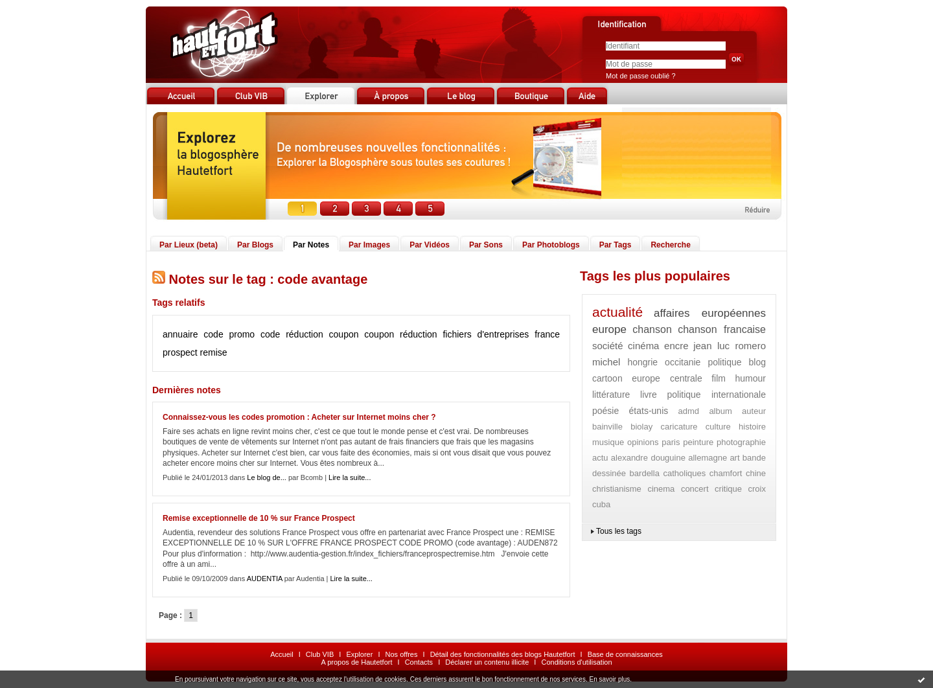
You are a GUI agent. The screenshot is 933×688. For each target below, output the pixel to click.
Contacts (419, 662)
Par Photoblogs (551, 244)
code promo (229, 334)
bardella (645, 473)
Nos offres (402, 654)
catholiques (684, 473)
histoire (752, 426)
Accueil (281, 654)
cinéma (643, 345)
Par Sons (486, 244)
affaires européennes (710, 313)
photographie (741, 442)
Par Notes (311, 244)
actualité (617, 311)
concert (695, 489)
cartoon (607, 378)
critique (728, 489)
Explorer (359, 654)
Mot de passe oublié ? (641, 76)
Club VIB (320, 654)
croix (757, 489)
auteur (754, 411)
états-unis (649, 411)
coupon (344, 334)
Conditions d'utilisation (576, 662)
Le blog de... (266, 477)
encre (676, 345)
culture (718, 426)
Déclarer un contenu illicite (487, 662)
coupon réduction (400, 334)
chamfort (726, 473)
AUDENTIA (264, 578)
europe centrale (667, 378)
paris (671, 442)
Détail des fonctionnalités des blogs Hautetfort (502, 654)
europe (609, 329)
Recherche (670, 244)
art (734, 458)
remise (213, 352)
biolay (641, 426)
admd (689, 411)
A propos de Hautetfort (356, 662)
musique (608, 442)
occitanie (682, 362)
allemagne (707, 458)
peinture (698, 442)
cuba (601, 504)
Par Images (369, 244)
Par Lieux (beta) (188, 244)
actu (600, 458)
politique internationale (716, 394)
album (720, 411)
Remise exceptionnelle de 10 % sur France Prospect (259, 518)
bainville (607, 426)
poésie (605, 411)
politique (724, 362)
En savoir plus (609, 679)
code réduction (291, 334)
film (718, 378)
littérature (611, 394)
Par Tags (615, 244)
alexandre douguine (648, 458)
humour (750, 378)
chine (756, 473)
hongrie (642, 362)
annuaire (180, 334)
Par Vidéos (429, 244)
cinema (660, 489)
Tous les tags (618, 531)
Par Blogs (255, 244)
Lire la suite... (349, 477)
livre (648, 394)
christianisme (616, 489)
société (607, 345)
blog (757, 362)
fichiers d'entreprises (486, 334)
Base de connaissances (625, 654)
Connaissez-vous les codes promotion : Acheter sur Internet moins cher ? (299, 417)
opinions (642, 442)
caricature (678, 426)
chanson (652, 329)
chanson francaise (722, 329)
